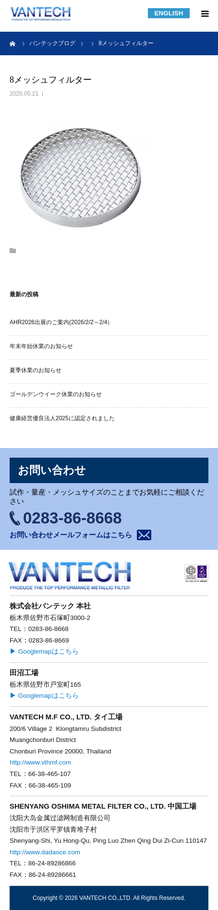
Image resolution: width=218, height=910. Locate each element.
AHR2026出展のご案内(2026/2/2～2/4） (61, 322)
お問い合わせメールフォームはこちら (71, 535)
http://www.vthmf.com (40, 762)
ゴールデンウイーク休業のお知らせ (56, 394)
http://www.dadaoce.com (45, 852)
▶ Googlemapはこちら (44, 651)
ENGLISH (168, 13)
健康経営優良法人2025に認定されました (62, 418)
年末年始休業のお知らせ (41, 346)
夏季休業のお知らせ (35, 370)
